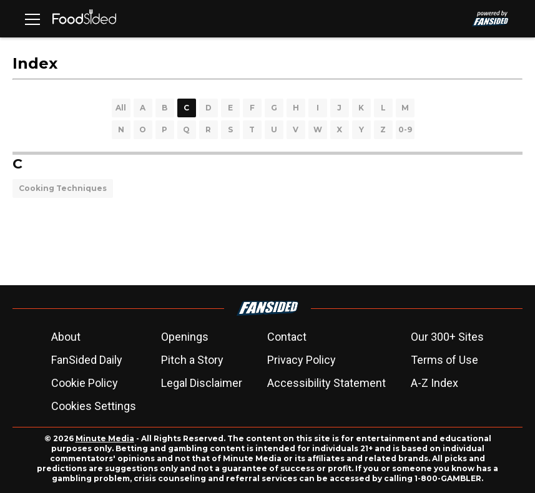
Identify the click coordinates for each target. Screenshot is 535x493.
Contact (287, 336)
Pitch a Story (192, 359)
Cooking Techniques (63, 188)
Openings (185, 336)
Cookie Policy (84, 382)
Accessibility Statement (326, 382)
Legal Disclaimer (201, 382)
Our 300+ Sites (447, 336)
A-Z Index (434, 382)
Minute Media (105, 438)
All (120, 107)
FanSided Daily (86, 359)
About (66, 336)
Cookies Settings (93, 405)
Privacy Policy (301, 359)
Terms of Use (444, 359)
